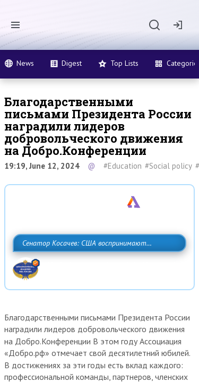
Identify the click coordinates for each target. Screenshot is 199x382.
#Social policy (168, 166)
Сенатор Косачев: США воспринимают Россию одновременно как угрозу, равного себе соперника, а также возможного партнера (96, 266)
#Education (122, 166)
